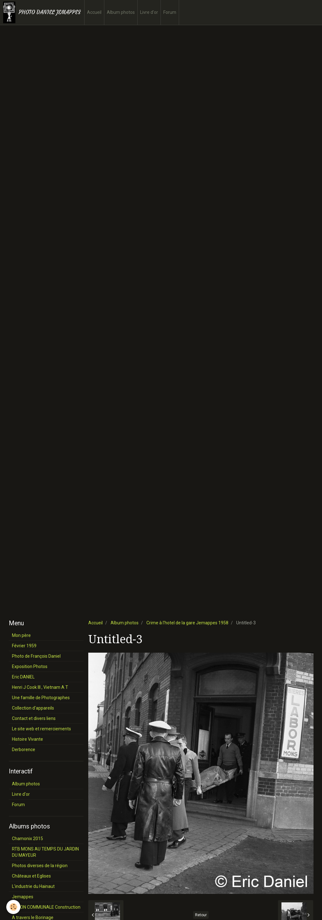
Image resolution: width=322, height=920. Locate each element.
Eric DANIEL (23, 676)
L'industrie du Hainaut (33, 886)
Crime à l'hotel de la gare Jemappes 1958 (187, 622)
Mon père (21, 635)
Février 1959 (24, 645)
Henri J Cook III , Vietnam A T (40, 687)
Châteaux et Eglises (31, 875)
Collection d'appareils (33, 708)
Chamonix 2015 (27, 838)
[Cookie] (13, 907)
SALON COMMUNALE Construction (46, 907)
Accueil (94, 12)
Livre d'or (149, 12)
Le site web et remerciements (41, 728)
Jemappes (22, 896)
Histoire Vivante (27, 739)
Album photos (121, 12)
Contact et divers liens (34, 718)
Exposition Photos (29, 666)
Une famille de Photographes (41, 697)
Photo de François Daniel (36, 656)
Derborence (23, 749)
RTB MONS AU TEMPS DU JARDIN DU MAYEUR (45, 852)
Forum (169, 12)
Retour (201, 915)
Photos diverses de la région (40, 865)
